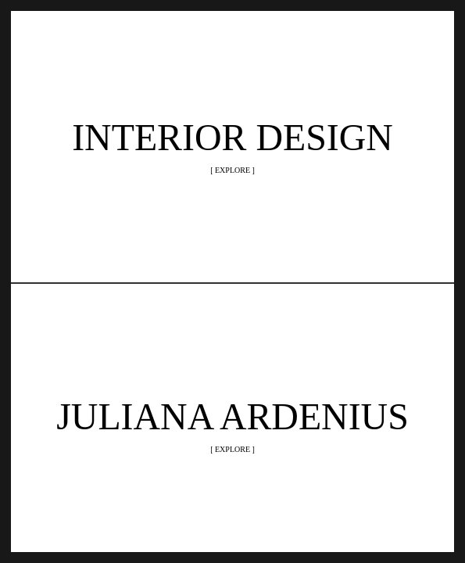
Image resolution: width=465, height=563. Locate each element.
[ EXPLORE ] (232, 170)
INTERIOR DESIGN (232, 137)
